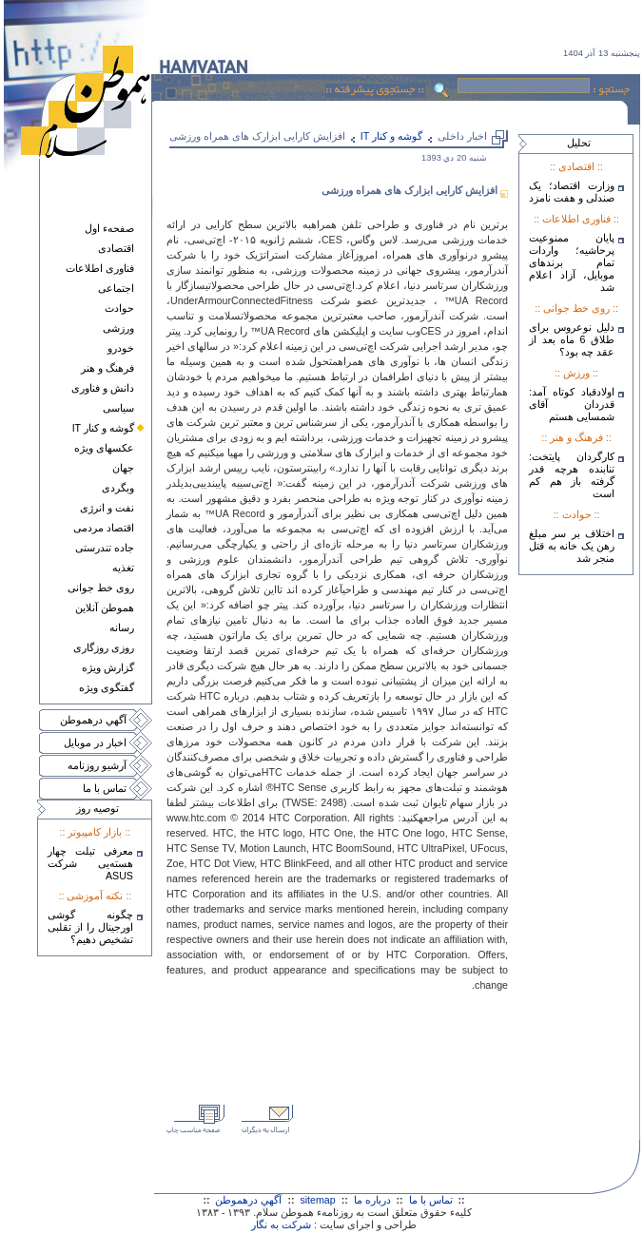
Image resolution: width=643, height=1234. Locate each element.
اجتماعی (116, 288)
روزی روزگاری (103, 647)
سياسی (118, 408)
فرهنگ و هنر (107, 368)
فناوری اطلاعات (100, 268)
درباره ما (372, 1199)
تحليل (579, 142)
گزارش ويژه (108, 667)
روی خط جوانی (101, 587)
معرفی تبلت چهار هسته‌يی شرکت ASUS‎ (90, 863)
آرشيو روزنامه (97, 765)
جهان (123, 467)
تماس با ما (105, 788)
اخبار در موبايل (95, 742)
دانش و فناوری (102, 388)
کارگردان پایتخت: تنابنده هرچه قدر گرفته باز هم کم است (571, 475)
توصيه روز (97, 808)
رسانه (121, 627)
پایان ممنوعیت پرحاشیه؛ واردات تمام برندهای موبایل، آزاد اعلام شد (571, 262)
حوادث (119, 308)
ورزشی (118, 328)
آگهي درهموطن (93, 719)
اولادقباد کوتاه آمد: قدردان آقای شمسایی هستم (571, 404)
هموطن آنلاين (104, 607)
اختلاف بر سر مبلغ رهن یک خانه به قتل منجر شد (571, 546)
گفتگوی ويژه (106, 687)
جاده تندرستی (104, 547)
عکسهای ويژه (104, 447)
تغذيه (123, 567)
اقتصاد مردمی (103, 527)
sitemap (317, 1199)
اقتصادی (116, 248)
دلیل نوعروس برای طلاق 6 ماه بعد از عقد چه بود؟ (571, 339)
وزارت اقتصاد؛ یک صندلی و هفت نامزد (571, 191)
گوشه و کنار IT (103, 428)
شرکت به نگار (281, 1224)
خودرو (120, 348)
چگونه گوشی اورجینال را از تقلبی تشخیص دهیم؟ (90, 927)
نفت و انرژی (107, 507)
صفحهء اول (109, 228)
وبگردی (118, 487)
